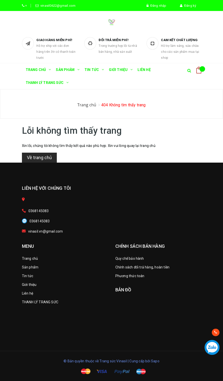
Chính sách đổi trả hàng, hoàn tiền (142, 267)
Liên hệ (144, 70)
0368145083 (38, 211)
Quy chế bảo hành (129, 258)
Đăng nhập (156, 5)
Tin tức (91, 72)
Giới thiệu (118, 72)
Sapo (155, 361)
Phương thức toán (130, 276)
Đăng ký (188, 5)
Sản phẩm (65, 72)
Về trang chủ (39, 157)
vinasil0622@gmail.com (57, 5)
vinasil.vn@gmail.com (45, 231)
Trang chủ (36, 72)
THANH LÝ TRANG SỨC (45, 85)
